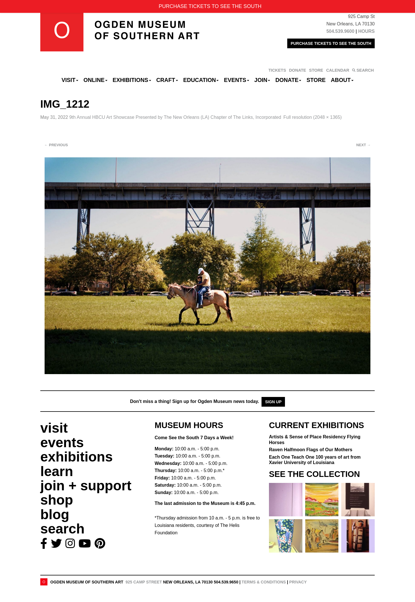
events (62, 442)
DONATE (297, 70)
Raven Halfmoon (310, 449)
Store (316, 80)
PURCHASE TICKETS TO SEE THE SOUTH (331, 43)
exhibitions (76, 456)
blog (54, 514)
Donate (288, 80)
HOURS (366, 31)
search (62, 528)
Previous (56, 145)
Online (95, 80)
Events (236, 80)
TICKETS (277, 70)
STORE (316, 70)
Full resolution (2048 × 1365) (313, 117)
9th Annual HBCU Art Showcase (175, 117)
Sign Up (273, 402)
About (342, 80)
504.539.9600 (340, 31)
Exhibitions (132, 80)
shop (56, 499)
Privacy (298, 582)
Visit (69, 80)
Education (201, 80)
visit (54, 428)
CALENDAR (337, 70)
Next (363, 145)
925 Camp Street (143, 582)
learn (56, 471)
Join (262, 80)
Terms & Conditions (264, 582)
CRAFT (167, 80)
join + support (85, 485)
